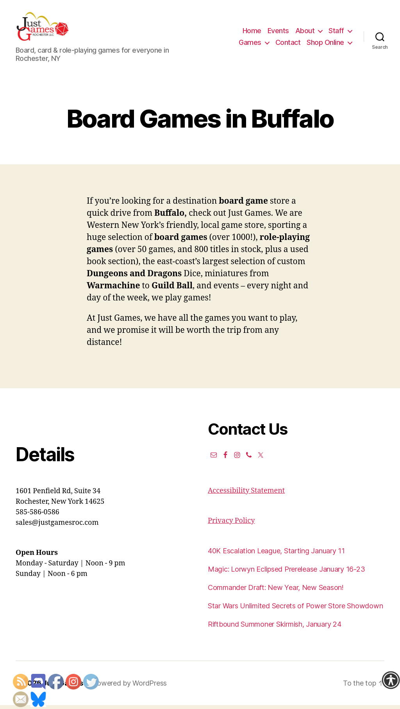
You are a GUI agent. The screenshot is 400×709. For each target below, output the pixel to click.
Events (278, 32)
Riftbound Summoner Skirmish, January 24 (274, 628)
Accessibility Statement (246, 494)
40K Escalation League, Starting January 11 (276, 555)
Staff (336, 32)
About (305, 32)
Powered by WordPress (129, 687)
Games (250, 44)
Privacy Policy (231, 524)
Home (252, 32)
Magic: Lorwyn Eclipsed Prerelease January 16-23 (286, 573)
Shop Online (325, 44)
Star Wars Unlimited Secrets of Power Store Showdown (295, 610)
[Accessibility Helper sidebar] (390, 680)
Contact (288, 44)
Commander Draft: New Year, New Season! (276, 591)
